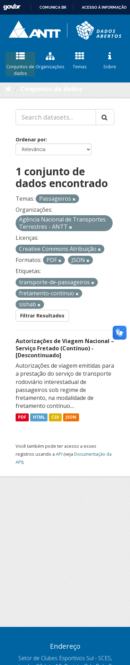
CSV (55, 417)
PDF (22, 417)
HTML (39, 417)
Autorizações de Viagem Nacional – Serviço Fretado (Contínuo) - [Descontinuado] (65, 348)
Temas (80, 61)
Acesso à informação (104, 7)
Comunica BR (53, 7)
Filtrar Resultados (42, 315)
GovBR (11, 7)
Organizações (50, 61)
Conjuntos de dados (20, 64)
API (59, 454)
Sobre (109, 61)
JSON (71, 417)
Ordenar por (31, 139)
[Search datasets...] (56, 117)
